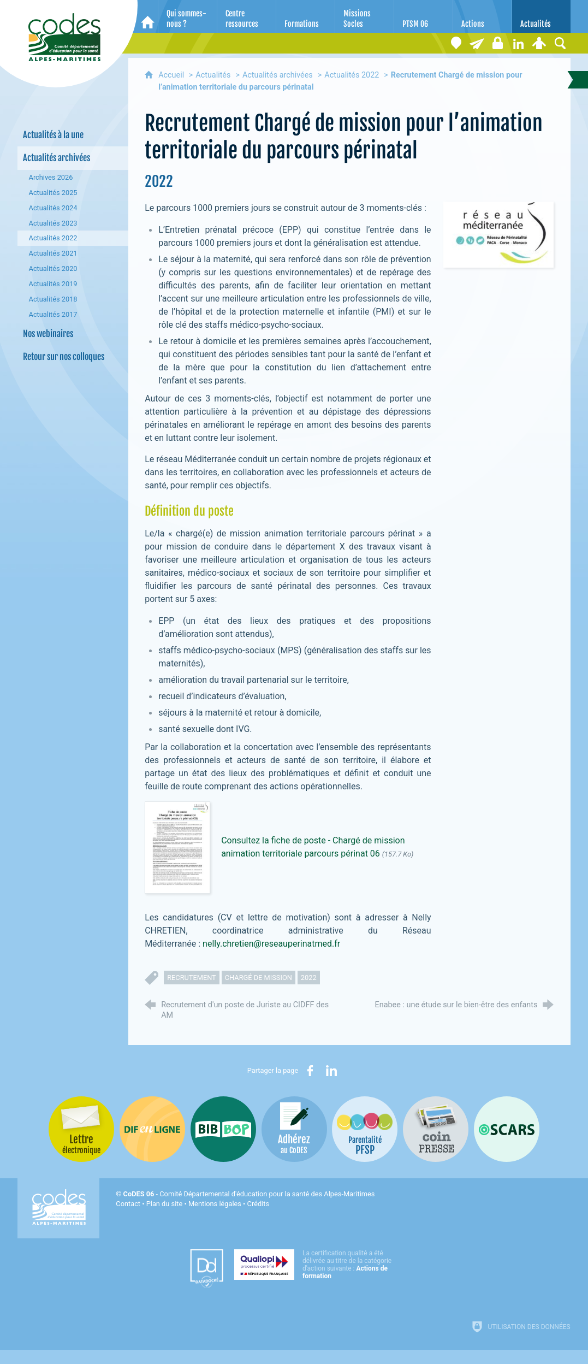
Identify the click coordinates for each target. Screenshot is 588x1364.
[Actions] (482, 16)
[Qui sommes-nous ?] (187, 16)
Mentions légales (214, 1204)
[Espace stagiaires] (498, 43)
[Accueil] (148, 16)
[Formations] (305, 16)
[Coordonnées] (456, 43)
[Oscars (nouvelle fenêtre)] (506, 1129)
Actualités (212, 75)
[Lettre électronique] (477, 43)
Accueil (172, 75)
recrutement (191, 977)
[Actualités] (541, 16)
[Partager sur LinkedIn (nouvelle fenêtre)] (331, 1070)
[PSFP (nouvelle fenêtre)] (364, 1129)
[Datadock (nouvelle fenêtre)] (206, 1268)
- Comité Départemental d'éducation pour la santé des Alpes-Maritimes (249, 1194)
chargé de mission (258, 977)
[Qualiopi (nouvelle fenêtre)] (316, 1264)
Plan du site (164, 1204)
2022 (309, 977)
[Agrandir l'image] (498, 234)
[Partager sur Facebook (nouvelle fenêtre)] (310, 1070)
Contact (128, 1204)
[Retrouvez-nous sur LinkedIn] (518, 43)
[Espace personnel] (539, 43)
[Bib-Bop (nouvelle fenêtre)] (223, 1129)
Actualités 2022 (351, 75)
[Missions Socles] (364, 16)
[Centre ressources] (246, 16)
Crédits (258, 1204)
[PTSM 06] (423, 16)
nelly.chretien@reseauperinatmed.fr (271, 943)
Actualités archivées (277, 75)
